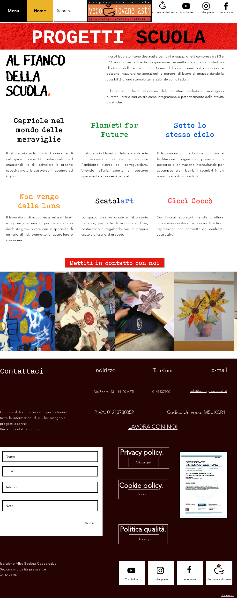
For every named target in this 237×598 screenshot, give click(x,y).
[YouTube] (186, 12)
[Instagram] (206, 12)
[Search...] (76, 11)
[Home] (40, 11)
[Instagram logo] (206, 6)
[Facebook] (226, 12)
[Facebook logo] (226, 6)
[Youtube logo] (186, 6)
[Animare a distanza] (162, 12)
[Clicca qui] (143, 462)
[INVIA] (89, 523)
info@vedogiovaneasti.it (208, 391)
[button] (13, 11)
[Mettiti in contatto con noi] (114, 262)
